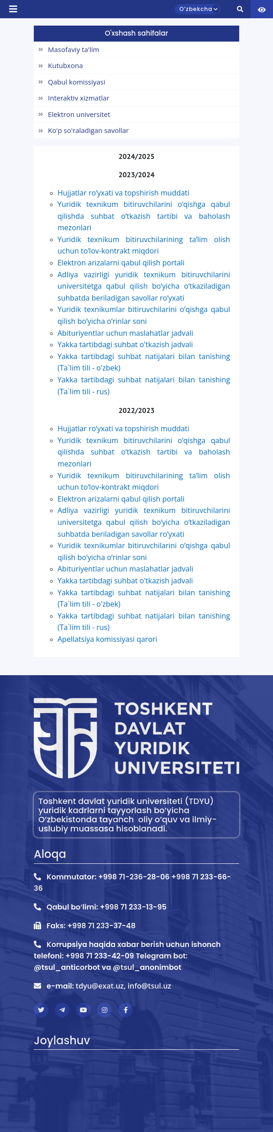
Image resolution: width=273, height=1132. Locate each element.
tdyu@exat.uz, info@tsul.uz (123, 986)
